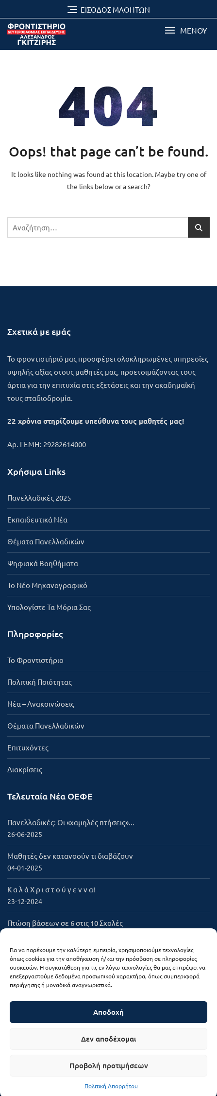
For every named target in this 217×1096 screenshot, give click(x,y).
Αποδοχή (108, 1023)
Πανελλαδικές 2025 (39, 497)
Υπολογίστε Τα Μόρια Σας (49, 606)
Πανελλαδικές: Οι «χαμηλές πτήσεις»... (70, 822)
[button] (186, 30)
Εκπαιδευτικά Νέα (37, 519)
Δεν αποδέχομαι (108, 1050)
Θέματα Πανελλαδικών (45, 541)
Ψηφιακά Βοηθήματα (42, 563)
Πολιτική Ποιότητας (39, 681)
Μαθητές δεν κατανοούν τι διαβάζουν (70, 855)
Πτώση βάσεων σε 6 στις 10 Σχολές (65, 922)
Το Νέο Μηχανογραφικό (47, 585)
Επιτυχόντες (28, 747)
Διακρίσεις (24, 769)
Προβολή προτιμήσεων (108, 1077)
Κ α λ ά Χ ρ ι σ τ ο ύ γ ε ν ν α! (51, 889)
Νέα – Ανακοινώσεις (40, 703)
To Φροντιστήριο (35, 659)
